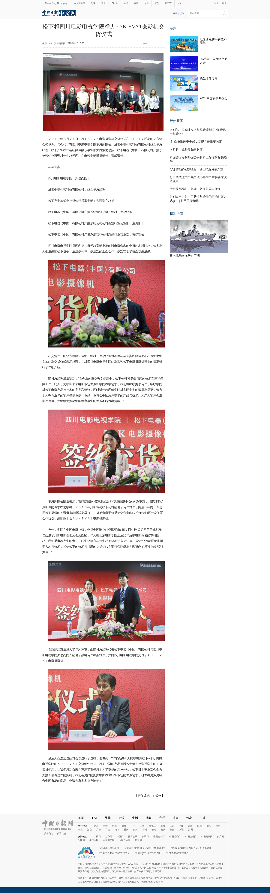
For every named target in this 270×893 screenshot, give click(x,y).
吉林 (142, 826)
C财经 (115, 3)
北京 (96, 826)
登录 (216, 3)
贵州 (144, 829)
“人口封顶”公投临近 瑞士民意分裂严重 (196, 169)
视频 (136, 3)
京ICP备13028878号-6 (177, 853)
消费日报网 (59, 43)
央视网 (145, 836)
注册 (224, 3)
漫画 (175, 817)
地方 (179, 3)
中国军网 (93, 840)
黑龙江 (152, 826)
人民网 (97, 836)
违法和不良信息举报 (109, 848)
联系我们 (61, 833)
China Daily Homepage (56, 3)
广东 (98, 829)
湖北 (80, 829)
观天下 (168, 3)
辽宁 (133, 826)
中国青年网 (159, 836)
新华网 (108, 836)
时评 (93, 3)
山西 (124, 826)
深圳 (190, 829)
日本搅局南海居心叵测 (185, 255)
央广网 (220, 836)
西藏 (163, 829)
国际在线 (132, 836)
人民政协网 (124, 840)
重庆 (126, 829)
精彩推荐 (176, 214)
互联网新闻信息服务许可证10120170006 (144, 848)
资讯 (103, 3)
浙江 (181, 826)
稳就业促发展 (209, 78)
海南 (117, 829)
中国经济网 (175, 836)
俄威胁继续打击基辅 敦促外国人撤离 (195, 189)
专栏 (146, 3)
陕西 (172, 829)
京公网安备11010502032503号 (114, 853)
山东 (208, 826)
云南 (154, 829)
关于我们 (48, 833)
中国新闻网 (108, 840)
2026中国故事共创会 (213, 98)
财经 (121, 817)
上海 (162, 826)
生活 (126, 3)
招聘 (203, 817)
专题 (173, 29)
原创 (156, 3)
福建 (190, 826)
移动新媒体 (178, 13)
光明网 (81, 840)
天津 (105, 826)
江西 (199, 826)
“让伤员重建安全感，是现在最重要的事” (196, 141)
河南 (218, 826)
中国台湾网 (190, 836)
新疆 (181, 829)
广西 (108, 829)
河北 (114, 826)
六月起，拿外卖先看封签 (186, 149)
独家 (189, 817)
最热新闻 (176, 121)
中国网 (120, 836)
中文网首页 (79, 3)
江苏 (172, 826)
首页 (81, 817)
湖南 (89, 829)
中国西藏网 (206, 836)
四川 (135, 829)
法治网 (138, 840)
